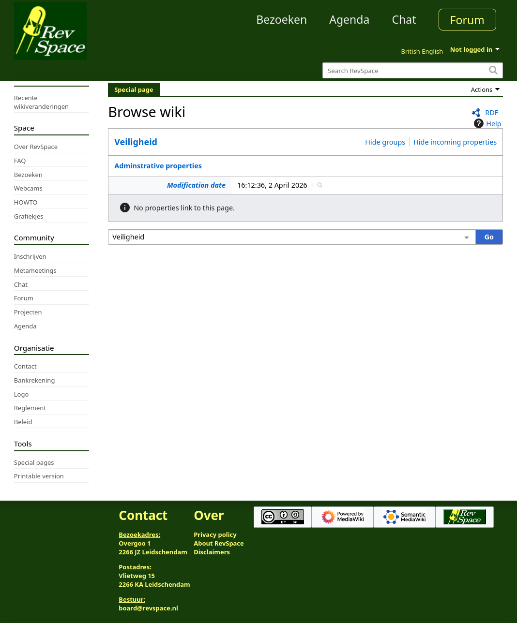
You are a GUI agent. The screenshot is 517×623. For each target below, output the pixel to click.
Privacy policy (215, 534)
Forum (467, 20)
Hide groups (385, 142)
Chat (404, 19)
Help (486, 123)
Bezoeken (281, 19)
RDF (491, 112)
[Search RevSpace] (412, 70)
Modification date (196, 185)
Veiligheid (135, 142)
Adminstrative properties (158, 165)
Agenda (349, 19)
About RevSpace (219, 543)
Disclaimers (212, 552)
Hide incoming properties (455, 142)
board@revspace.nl (148, 608)
